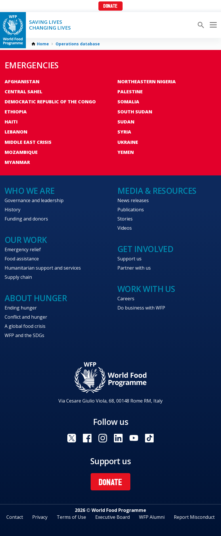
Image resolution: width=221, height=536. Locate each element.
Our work (26, 239)
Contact (14, 517)
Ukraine (127, 142)
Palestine (130, 91)
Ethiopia (16, 112)
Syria (124, 132)
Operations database (78, 44)
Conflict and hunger (26, 317)
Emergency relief (23, 249)
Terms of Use (71, 517)
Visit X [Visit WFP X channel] (71, 438)
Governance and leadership (34, 200)
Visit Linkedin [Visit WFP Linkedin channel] (118, 438)
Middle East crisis (28, 142)
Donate (110, 6)
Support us (129, 259)
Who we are (29, 190)
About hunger (36, 298)
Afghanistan (22, 81)
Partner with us (134, 268)
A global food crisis (25, 326)
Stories (125, 219)
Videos (124, 228)
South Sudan (134, 112)
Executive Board (112, 517)
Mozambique (21, 152)
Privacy (39, 517)
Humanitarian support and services (43, 268)
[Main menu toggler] (212, 25)
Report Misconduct (194, 517)
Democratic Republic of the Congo (50, 101)
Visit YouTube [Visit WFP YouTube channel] (133, 438)
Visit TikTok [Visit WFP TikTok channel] (149, 438)
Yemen (125, 152)
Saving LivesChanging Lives (50, 25)
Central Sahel (23, 91)
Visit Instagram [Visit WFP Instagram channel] (102, 438)
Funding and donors (26, 219)
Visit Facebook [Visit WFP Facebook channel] (87, 438)
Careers (125, 298)
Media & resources (156, 190)
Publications (130, 209)
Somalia (128, 101)
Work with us (146, 288)
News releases (133, 200)
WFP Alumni (152, 517)
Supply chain (18, 277)
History (12, 209)
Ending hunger (21, 308)
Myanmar (17, 162)
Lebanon (16, 132)
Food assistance (22, 259)
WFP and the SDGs (24, 335)
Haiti (11, 122)
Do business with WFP (141, 308)
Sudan (125, 122)
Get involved (145, 248)
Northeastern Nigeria (146, 81)
